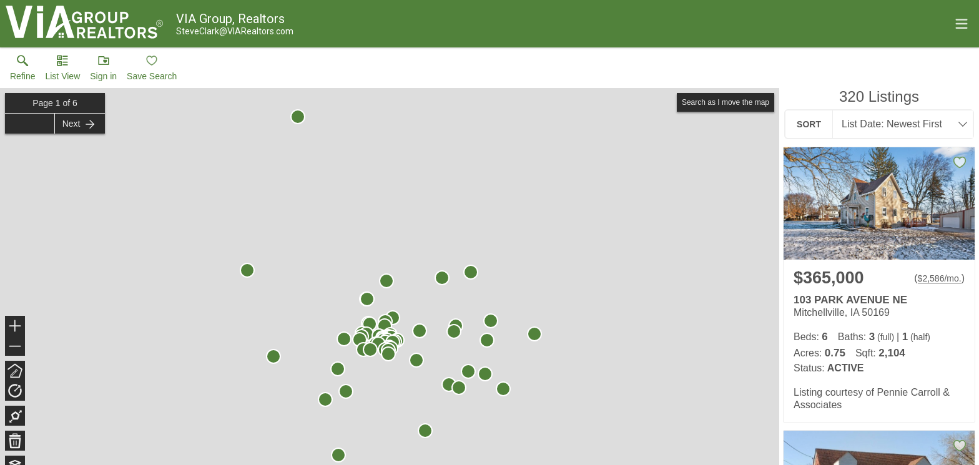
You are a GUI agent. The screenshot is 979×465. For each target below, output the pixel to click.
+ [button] (15, 327)
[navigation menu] (962, 24)
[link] (22, 70)
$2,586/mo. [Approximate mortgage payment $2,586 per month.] (940, 278)
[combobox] (899, 124)
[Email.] (234, 31)
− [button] (15, 346)
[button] (62, 70)
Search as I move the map (725, 102)
